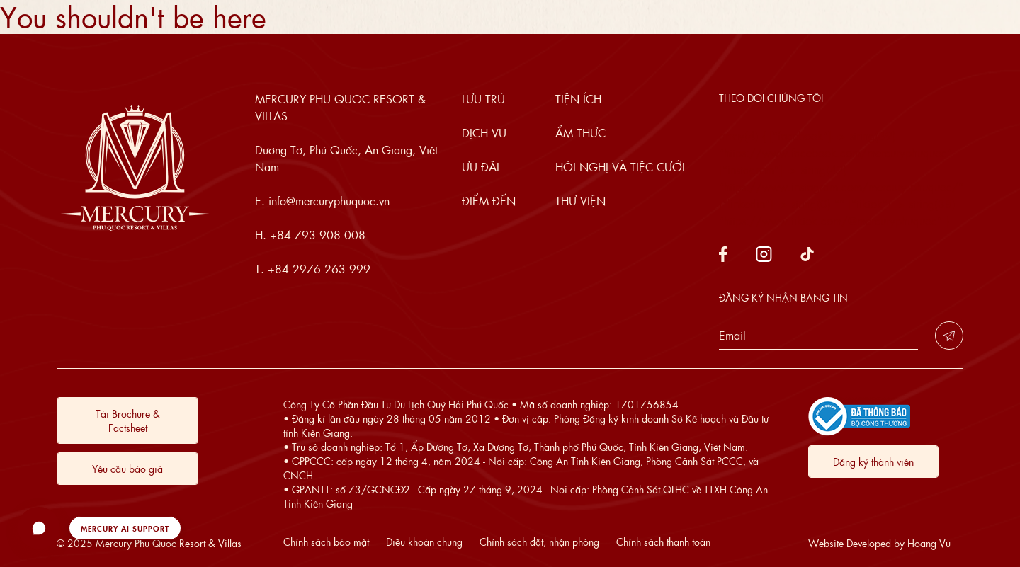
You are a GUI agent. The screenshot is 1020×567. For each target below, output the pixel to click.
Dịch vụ (484, 133)
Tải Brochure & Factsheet (128, 420)
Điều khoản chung (424, 541)
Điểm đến (489, 201)
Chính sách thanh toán (663, 541)
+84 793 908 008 (318, 235)
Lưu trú (483, 99)
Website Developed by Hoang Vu (879, 543)
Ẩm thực (580, 133)
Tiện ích (578, 99)
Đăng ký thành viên (873, 461)
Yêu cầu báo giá (127, 469)
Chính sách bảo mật (326, 541)
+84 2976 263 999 (319, 268)
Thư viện (580, 201)
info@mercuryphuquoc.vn (329, 201)
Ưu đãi (480, 167)
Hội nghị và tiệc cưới (620, 167)
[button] (99, 528)
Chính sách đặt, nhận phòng (539, 541)
